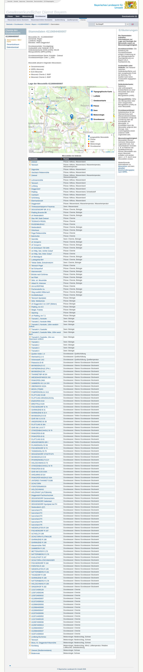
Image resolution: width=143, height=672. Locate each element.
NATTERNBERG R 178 (39, 581)
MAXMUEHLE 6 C (37, 366)
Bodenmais (34, 653)
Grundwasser (40, 16)
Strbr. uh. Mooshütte (37, 280)
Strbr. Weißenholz (37, 301)
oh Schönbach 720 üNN (39, 248)
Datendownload (12, 47)
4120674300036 (36, 622)
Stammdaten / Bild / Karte (14, 41)
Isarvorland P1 (35, 510)
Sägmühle (34, 169)
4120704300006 (36, 613)
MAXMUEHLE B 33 (37, 416)
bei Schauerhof (36, 269)
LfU (113, 152)
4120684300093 (36, 604)
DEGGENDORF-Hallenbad (40, 501)
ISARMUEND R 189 (37, 578)
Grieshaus (34, 230)
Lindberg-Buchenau (37, 637)
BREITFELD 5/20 (36, 404)
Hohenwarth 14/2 (36, 360)
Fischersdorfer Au (36, 289)
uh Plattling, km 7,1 (37, 316)
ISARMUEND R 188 (37, 540)
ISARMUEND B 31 (37, 410)
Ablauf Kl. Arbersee (37, 283)
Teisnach (33, 165)
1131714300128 (36, 590)
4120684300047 (36, 631)
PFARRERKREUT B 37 (39, 460)
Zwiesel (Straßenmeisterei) (40, 650)
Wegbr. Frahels (36, 310)
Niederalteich (35, 227)
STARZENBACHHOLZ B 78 (40, 466)
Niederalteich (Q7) (37, 507)
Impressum (22, 1)
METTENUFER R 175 (38, 551)
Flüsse (10, 16)
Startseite (9, 1)
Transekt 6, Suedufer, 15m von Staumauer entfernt (41, 338)
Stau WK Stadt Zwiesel (39, 218)
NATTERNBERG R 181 (39, 572)
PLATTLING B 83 (36, 439)
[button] (71, 117)
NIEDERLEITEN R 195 (39, 569)
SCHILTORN (35, 483)
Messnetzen (122, 166)
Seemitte (33, 239)
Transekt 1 (34, 342)
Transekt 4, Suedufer (38, 329)
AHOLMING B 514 (37, 475)
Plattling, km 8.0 (36, 307)
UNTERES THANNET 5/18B (41, 481)
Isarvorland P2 (35, 513)
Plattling (33, 192)
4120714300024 (36, 634)
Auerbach (33, 195)
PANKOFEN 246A (37, 380)
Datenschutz (29, 1)
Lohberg (33, 186)
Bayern (34, 24)
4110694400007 (43, 24)
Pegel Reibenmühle (37, 233)
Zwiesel (33, 162)
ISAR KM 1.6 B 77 (37, 427)
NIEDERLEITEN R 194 (39, 528)
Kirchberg (33, 646)
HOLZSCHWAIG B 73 (38, 463)
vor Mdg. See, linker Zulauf (40, 254)
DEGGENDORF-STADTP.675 (41, 454)
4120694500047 (36, 610)
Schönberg (34, 198)
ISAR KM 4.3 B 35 (37, 419)
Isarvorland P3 (35, 516)
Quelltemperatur (72, 20)
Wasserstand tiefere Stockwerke (41, 20)
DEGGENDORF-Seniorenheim (41, 498)
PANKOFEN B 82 (36, 469)
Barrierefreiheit (38, 1)
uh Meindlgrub (35, 257)
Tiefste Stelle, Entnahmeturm (41, 263)
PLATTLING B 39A (37, 425)
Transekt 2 (34, 345)
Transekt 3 (34, 348)
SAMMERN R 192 (37, 548)
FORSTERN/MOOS (37, 486)
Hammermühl (35, 271)
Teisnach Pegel (36, 266)
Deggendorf (34, 189)
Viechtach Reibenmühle (39, 172)
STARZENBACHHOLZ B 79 (40, 430)
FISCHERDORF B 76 (38, 407)
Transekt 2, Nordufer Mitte (40, 322)
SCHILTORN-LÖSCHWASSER (41, 560)
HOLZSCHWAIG (36, 489)
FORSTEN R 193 (36, 566)
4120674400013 (36, 625)
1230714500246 (36, 593)
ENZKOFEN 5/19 (36, 401)
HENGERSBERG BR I (38, 442)
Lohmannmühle (36, 180)
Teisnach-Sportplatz (37, 298)
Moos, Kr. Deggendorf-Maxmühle (42, 643)
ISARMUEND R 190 (37, 542)
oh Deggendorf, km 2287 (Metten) (43, 304)
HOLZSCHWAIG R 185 (39, 584)
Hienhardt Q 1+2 (36, 357)
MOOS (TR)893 (36, 389)
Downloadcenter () (129, 16)
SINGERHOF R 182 (37, 587)
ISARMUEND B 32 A (38, 413)
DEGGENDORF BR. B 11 (40, 210)
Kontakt (16, 1)
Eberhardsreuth (36, 201)
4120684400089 (36, 607)
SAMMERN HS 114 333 (39, 383)
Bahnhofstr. (34, 236)
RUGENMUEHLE (36, 224)
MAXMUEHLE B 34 (37, 457)
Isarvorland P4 (35, 519)
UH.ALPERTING (36, 286)
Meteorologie (27, 16)
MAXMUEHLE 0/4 (37, 371)
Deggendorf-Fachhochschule (41, 495)
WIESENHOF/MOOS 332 (39, 377)
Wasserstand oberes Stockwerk (17, 20)
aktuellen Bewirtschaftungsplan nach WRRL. (126, 170)
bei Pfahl (33, 277)
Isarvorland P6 (35, 525)
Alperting (33, 313)
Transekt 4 (34, 351)
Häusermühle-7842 (37, 545)
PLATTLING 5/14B (37, 395)
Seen (17, 16)
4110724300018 (36, 601)
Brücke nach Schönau (38, 274)
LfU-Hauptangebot (49, 1)
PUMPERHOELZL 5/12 (39, 392)
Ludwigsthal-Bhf (36, 260)
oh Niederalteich (36, 215)
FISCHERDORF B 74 (38, 448)
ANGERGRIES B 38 (37, 422)
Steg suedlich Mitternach (39, 292)
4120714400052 (36, 616)
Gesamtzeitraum (13, 44)
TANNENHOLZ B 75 (38, 451)
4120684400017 (36, 628)
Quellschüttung (60, 20)
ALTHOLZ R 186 (36, 534)
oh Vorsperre (35, 242)
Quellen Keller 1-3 (37, 354)
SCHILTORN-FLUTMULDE (40, 537)
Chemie (83, 20)
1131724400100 (36, 619)
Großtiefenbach (36, 295)
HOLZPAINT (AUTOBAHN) (40, 492)
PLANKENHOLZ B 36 (38, 445)
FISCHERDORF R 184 (38, 563)
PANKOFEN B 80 (36, 433)
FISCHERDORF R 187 (38, 531)
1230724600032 (36, 596)
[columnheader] (45, 158)
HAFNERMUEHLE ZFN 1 (39, 369)
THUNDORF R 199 (37, 575)
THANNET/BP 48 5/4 (38, 374)
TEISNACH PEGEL (37, 221)
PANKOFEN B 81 (36, 436)
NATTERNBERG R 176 (39, 554)
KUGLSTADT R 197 (37, 557)
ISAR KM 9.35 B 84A (38, 472)
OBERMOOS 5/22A (37, 386)
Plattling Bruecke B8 (37, 213)
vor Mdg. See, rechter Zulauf (41, 251)
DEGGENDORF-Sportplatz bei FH (43, 504)
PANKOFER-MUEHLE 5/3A (40, 478)
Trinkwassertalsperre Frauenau (42, 207)
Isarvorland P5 (35, 522)
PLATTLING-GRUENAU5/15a (41, 398)
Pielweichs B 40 (36, 363)
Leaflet (107, 152)
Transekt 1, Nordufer (38, 319)
